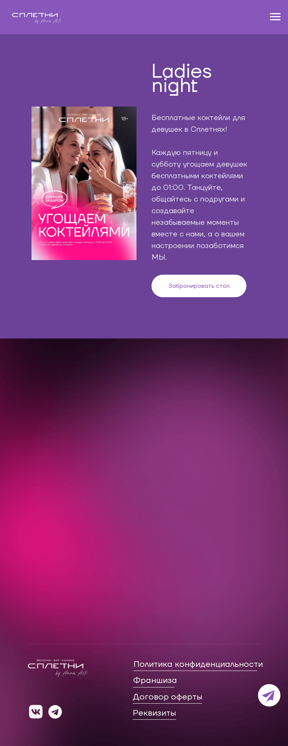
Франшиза (155, 680)
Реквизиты (154, 713)
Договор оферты (167, 697)
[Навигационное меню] (275, 17)
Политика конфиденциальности (198, 664)
